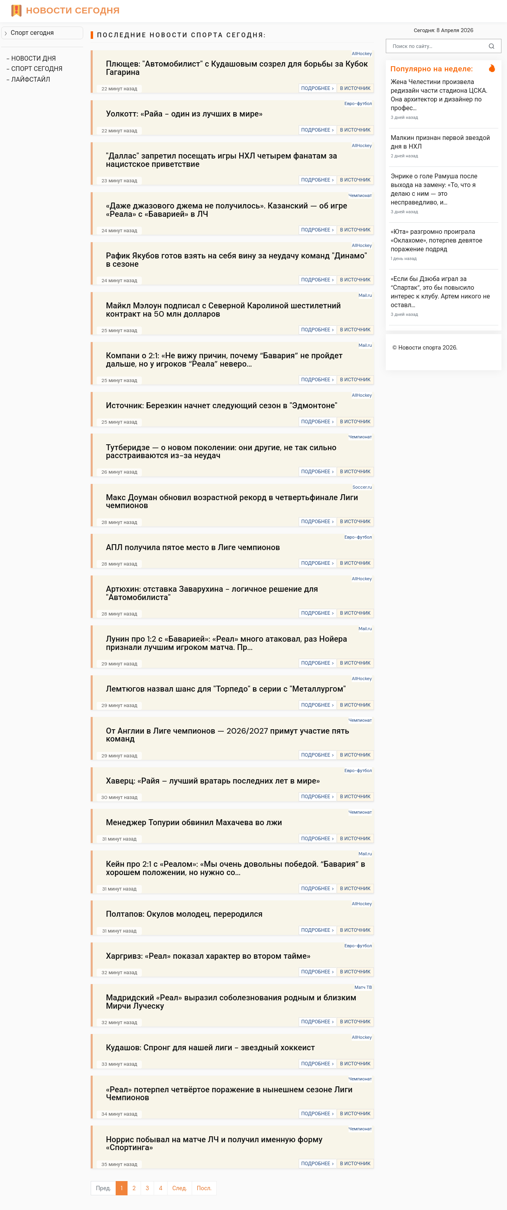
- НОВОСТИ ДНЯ (31, 58)
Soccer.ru (362, 487)
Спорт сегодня (29, 33)
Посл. (204, 1188)
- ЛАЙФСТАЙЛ (28, 79)
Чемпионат (360, 195)
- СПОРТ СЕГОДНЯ (34, 69)
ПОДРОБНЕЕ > (317, 88)
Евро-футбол (358, 103)
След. (179, 1188)
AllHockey (362, 53)
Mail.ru (365, 295)
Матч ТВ (363, 987)
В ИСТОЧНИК (355, 88)
